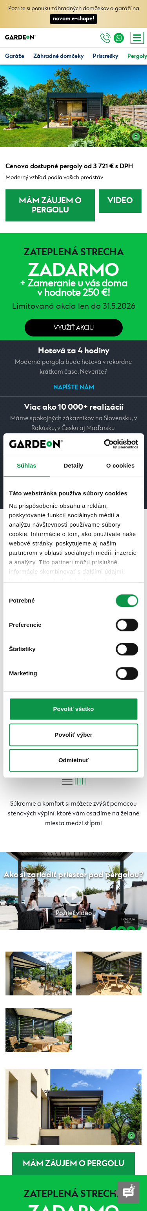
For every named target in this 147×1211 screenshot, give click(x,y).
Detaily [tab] (73, 465)
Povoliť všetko (73, 708)
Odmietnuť (73, 760)
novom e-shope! (73, 18)
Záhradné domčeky (58, 56)
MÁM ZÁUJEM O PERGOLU (50, 205)
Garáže (14, 56)
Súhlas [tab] (26, 465)
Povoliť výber (73, 734)
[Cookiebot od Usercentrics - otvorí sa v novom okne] (104, 444)
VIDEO (120, 200)
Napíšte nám (73, 387)
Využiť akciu (74, 328)
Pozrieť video (74, 913)
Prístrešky (105, 56)
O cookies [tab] (120, 465)
